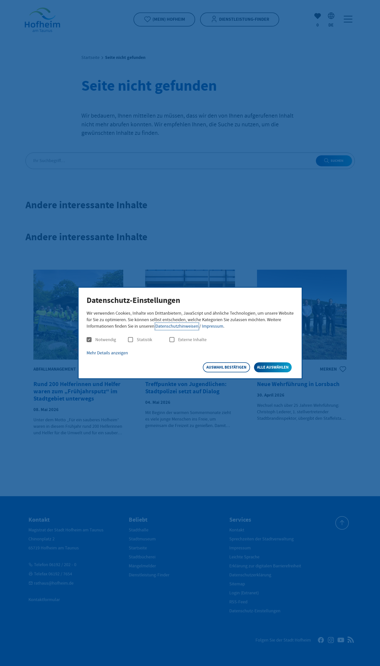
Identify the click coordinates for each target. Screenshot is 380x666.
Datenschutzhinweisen (176, 326)
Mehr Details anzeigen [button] (107, 353)
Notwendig (101, 340)
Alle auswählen (273, 367)
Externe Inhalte (188, 340)
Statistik (140, 340)
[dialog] (190, 333)
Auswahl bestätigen (226, 367)
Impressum (212, 326)
